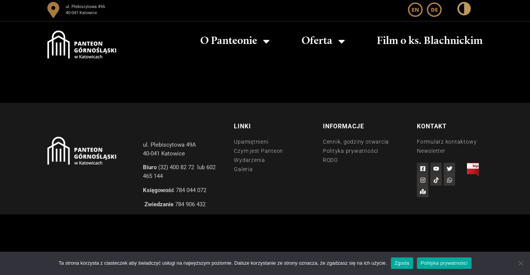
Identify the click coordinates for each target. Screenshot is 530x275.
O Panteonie (236, 41)
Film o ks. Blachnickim (430, 41)
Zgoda (402, 263)
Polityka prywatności (444, 263)
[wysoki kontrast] (464, 10)
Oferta (324, 41)
